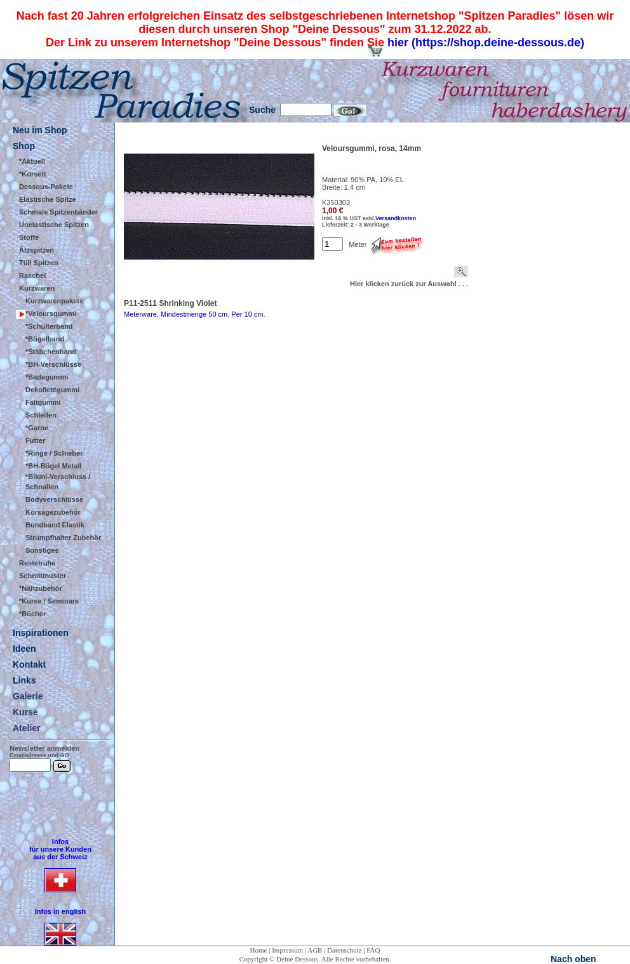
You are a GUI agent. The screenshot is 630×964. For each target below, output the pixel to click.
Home (258, 950)
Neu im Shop (40, 130)
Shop (24, 146)
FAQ (373, 950)
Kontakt (29, 664)
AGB (314, 950)
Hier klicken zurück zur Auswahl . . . (409, 283)
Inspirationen (41, 633)
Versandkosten (395, 218)
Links (24, 680)
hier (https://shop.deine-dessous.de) (485, 42)
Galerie (28, 696)
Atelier (27, 728)
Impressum (287, 950)
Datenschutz (344, 950)
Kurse (25, 712)
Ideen (24, 649)
